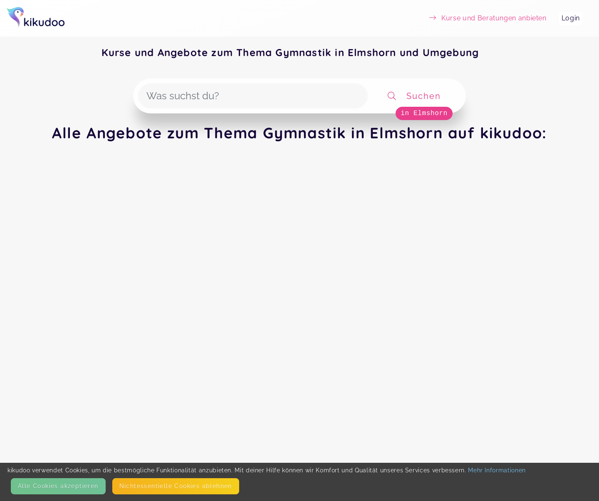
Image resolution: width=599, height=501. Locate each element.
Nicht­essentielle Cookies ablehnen (175, 486)
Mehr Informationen (497, 470)
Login (571, 18)
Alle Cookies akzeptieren (58, 486)
